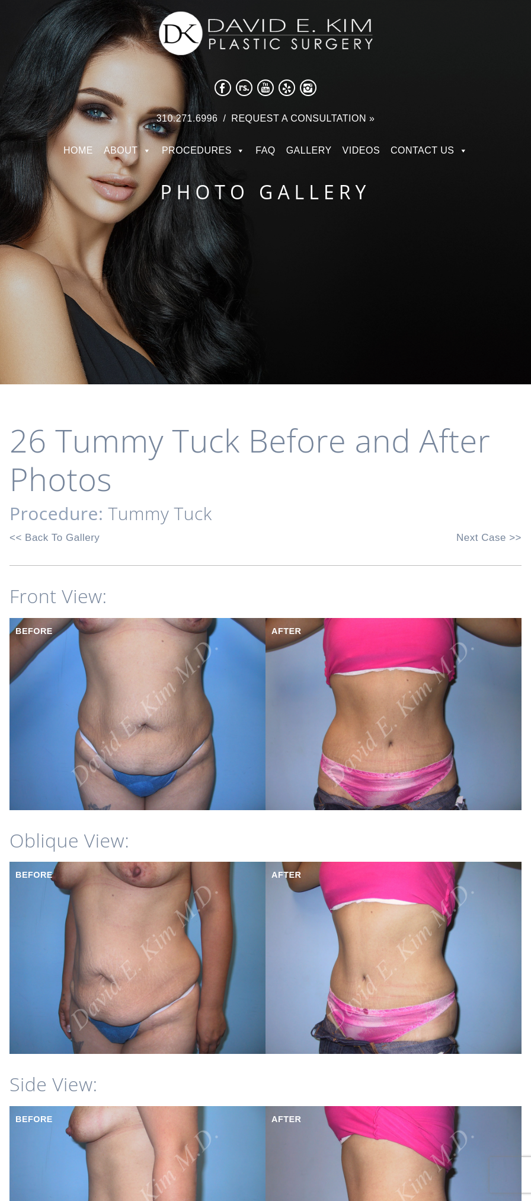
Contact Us (423, 150)
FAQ (265, 150)
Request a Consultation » (303, 118)
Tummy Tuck (160, 513)
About (121, 150)
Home (78, 150)
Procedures (197, 150)
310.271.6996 (187, 118)
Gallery (309, 150)
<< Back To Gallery (54, 537)
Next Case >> (489, 537)
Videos (361, 150)
